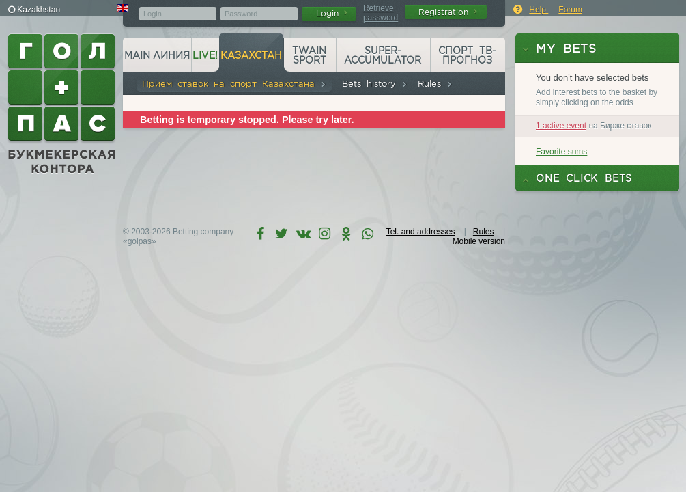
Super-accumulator (382, 55)
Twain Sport (309, 55)
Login (331, 13)
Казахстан (251, 55)
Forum (570, 9)
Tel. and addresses (420, 231)
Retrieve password (380, 13)
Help (538, 9)
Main (137, 55)
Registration (447, 12)
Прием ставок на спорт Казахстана (234, 84)
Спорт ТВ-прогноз (467, 55)
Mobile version (479, 241)
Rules (435, 84)
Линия (171, 55)
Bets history (375, 84)
